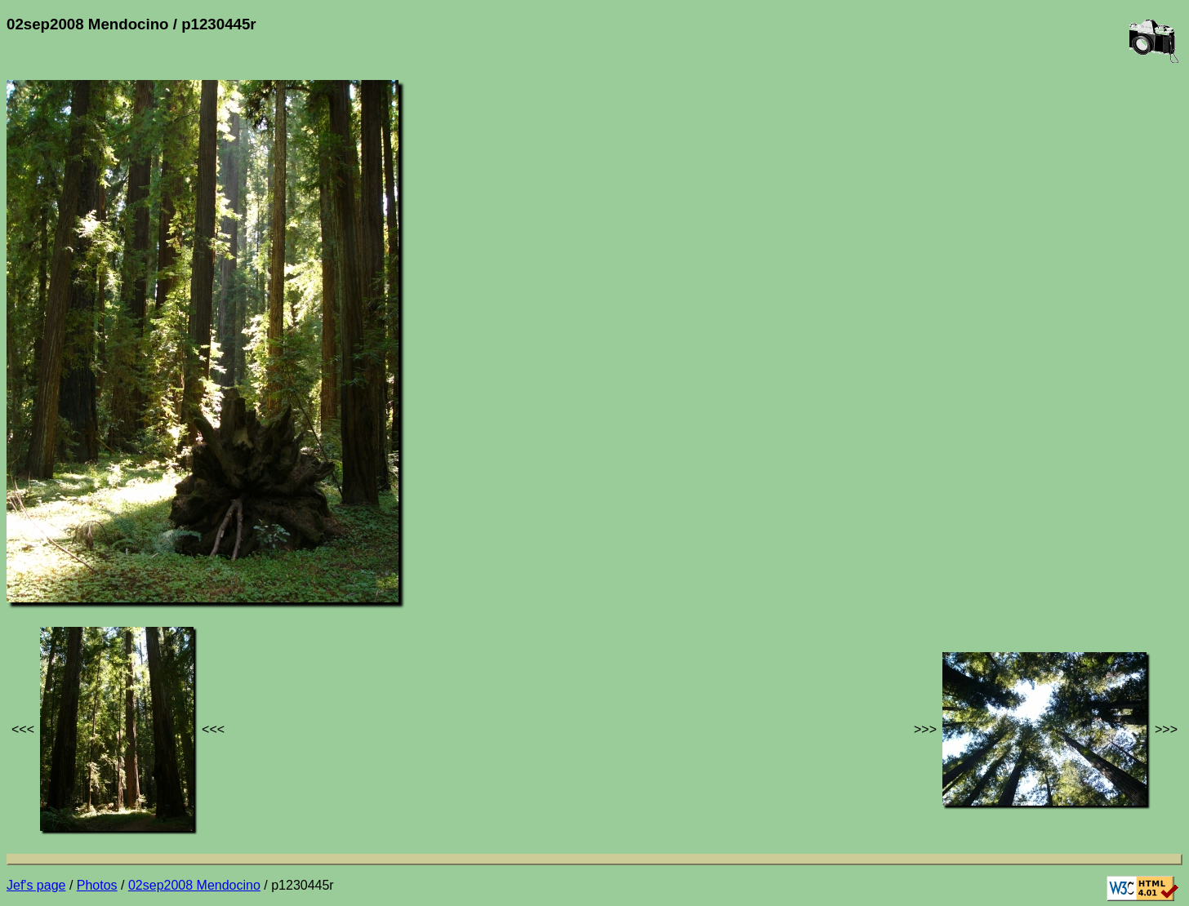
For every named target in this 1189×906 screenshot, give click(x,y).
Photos (97, 885)
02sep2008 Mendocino (194, 885)
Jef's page (36, 885)
